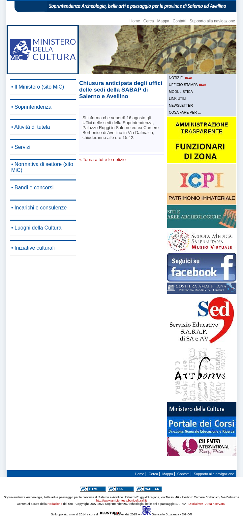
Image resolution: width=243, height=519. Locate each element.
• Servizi (20, 147)
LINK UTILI (177, 98)
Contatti (179, 21)
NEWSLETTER (181, 105)
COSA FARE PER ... (185, 112)
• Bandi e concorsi (32, 187)
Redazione (54, 503)
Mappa (163, 21)
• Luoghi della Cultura (36, 228)
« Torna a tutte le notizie (102, 159)
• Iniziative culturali (33, 248)
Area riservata (215, 503)
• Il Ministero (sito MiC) (37, 87)
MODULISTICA (181, 92)
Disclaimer (196, 503)
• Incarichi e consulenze (39, 207)
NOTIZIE (181, 78)
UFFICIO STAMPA (188, 85)
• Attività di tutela (30, 127)
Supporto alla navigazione (212, 21)
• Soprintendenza (31, 107)
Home (135, 21)
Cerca (148, 21)
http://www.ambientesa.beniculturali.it (121, 500)
